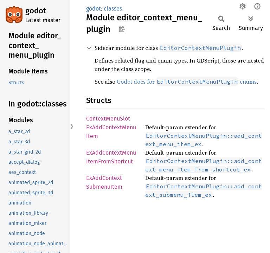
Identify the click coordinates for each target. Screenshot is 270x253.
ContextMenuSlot (108, 118)
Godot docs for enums (187, 81)
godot (35, 10)
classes (113, 8)
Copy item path (122, 29)
